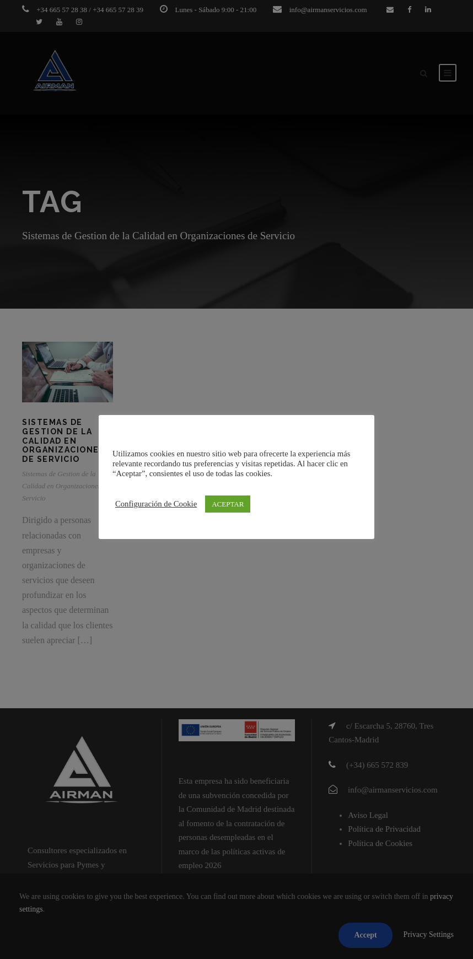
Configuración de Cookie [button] (156, 503)
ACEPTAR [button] (228, 504)
